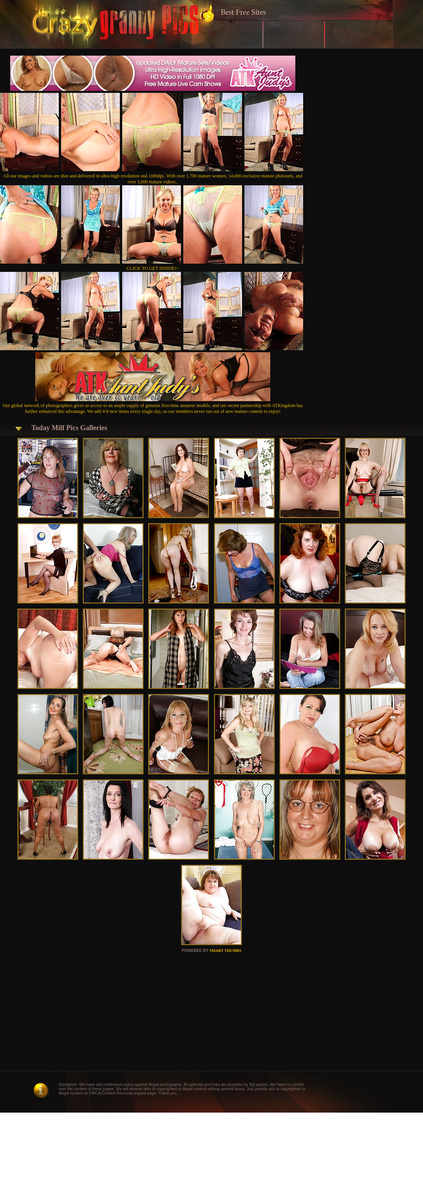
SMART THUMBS (225, 950)
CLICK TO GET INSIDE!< (153, 268)
